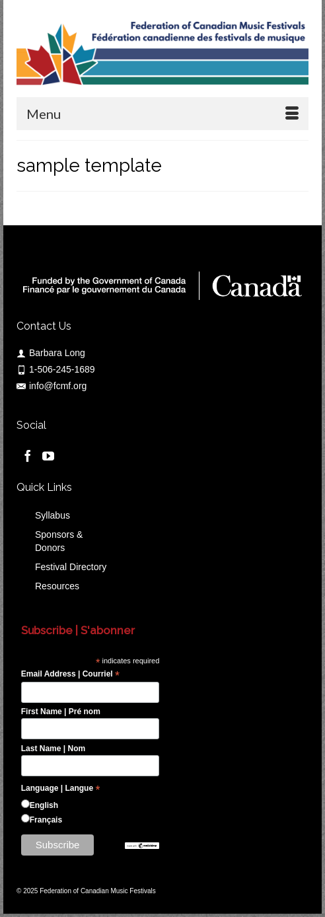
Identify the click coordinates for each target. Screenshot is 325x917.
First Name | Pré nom (60, 711)
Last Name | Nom (53, 748)
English (44, 805)
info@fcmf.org (52, 386)
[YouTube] (48, 455)
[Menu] (162, 113)
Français (46, 820)
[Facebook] (27, 455)
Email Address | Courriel (70, 674)
